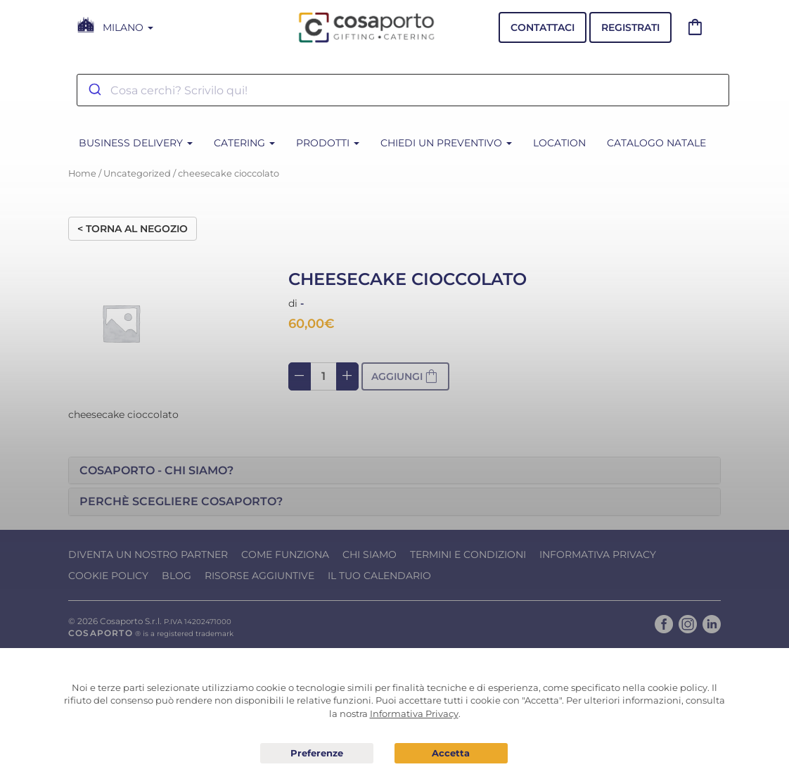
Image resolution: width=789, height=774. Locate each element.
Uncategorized (137, 173)
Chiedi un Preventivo (446, 143)
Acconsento (451, 753)
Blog (176, 575)
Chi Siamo (369, 554)
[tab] (394, 470)
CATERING (244, 143)
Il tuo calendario (379, 575)
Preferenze (316, 753)
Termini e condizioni (468, 554)
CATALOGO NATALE (656, 143)
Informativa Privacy (597, 554)
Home (82, 173)
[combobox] (403, 90)
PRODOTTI (327, 143)
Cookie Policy (108, 575)
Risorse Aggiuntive (259, 575)
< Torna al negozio (132, 228)
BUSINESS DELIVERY (136, 143)
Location (559, 143)
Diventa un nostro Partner (148, 554)
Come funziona (285, 554)
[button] (394, 470)
